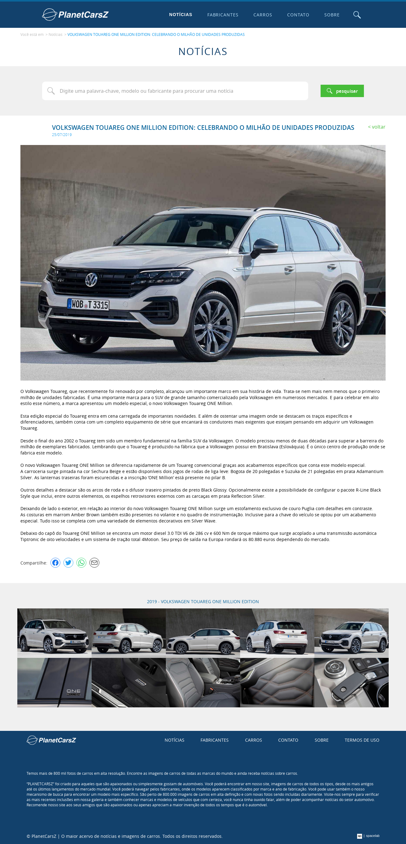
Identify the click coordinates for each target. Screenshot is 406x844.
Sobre (332, 15)
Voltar (379, 126)
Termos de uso (362, 740)
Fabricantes (223, 15)
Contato (298, 15)
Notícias (180, 14)
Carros (262, 15)
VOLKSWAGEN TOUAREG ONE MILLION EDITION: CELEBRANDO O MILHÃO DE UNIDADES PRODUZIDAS (156, 34)
